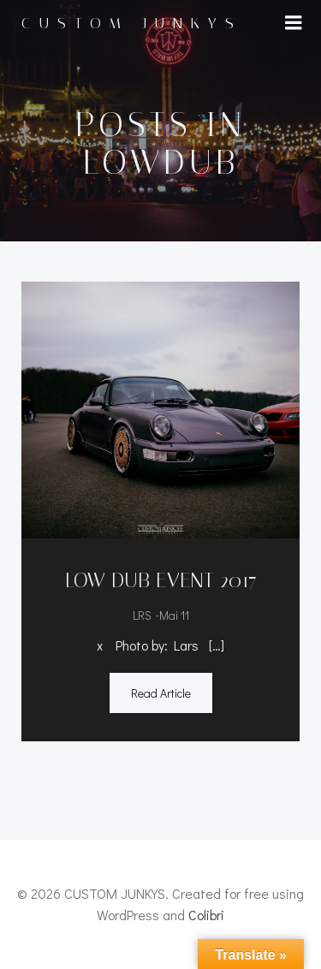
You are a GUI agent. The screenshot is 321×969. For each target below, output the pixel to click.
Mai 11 (174, 615)
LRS (142, 615)
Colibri (206, 915)
